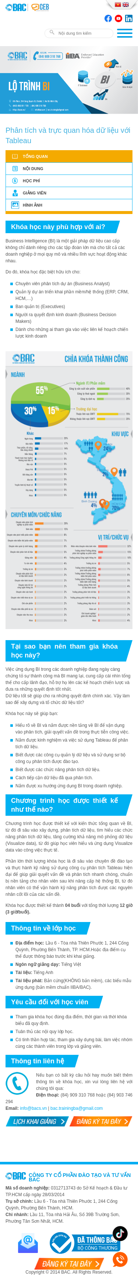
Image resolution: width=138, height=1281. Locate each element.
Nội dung (33, 168)
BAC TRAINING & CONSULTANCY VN (17, 7)
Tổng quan (35, 156)
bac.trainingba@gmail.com (76, 1108)
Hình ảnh (32, 205)
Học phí (31, 181)
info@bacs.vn (33, 1108)
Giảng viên (34, 193)
